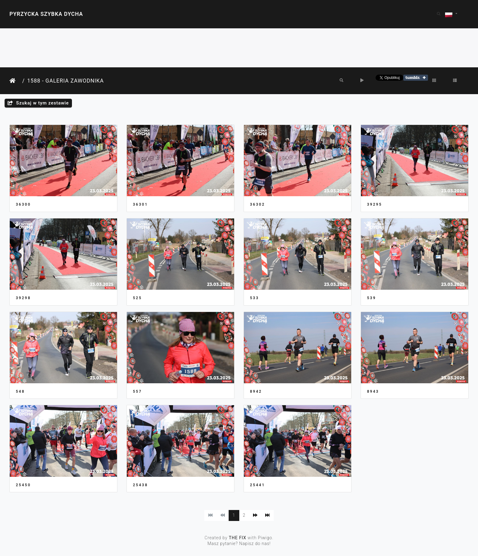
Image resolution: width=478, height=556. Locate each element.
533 (254, 298)
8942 (256, 391)
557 (137, 391)
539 (371, 298)
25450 (23, 485)
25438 (140, 485)
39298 (23, 298)
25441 (257, 485)
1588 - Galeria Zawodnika (65, 81)
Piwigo (265, 537)
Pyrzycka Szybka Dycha (46, 14)
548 (20, 391)
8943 (373, 391)
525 (137, 298)
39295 (374, 204)
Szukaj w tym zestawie (38, 103)
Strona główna (14, 81)
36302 (257, 204)
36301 (140, 204)
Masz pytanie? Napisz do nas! (238, 543)
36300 (23, 204)
